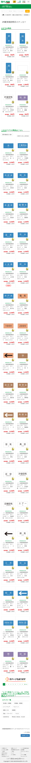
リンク (12, 753)
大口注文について (5, 756)
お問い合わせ (4, 753)
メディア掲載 (23, 754)
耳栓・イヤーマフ (7, 713)
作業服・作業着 (18, 703)
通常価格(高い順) (7, 134)
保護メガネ (6, 710)
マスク (17, 713)
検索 (27, 11)
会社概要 (22, 749)
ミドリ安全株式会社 (25, 748)
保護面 (13, 710)
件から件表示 (23, 136)
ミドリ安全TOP (6, 15)
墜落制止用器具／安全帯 (18, 717)
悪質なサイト (4, 754)
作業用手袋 (6, 717)
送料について (14, 748)
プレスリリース (24, 756)
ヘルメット (16, 706)
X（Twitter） (13, 754)
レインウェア (6, 706)
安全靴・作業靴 (7, 703)
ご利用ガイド (4, 748)
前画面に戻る (25, 735)
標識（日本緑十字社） (17, 15)
